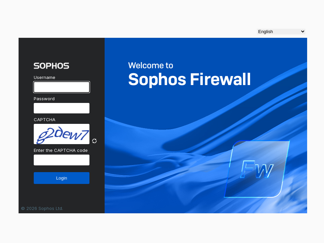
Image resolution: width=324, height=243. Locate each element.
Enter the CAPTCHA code (61, 150)
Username (44, 77)
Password (44, 98)
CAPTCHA (44, 119)
